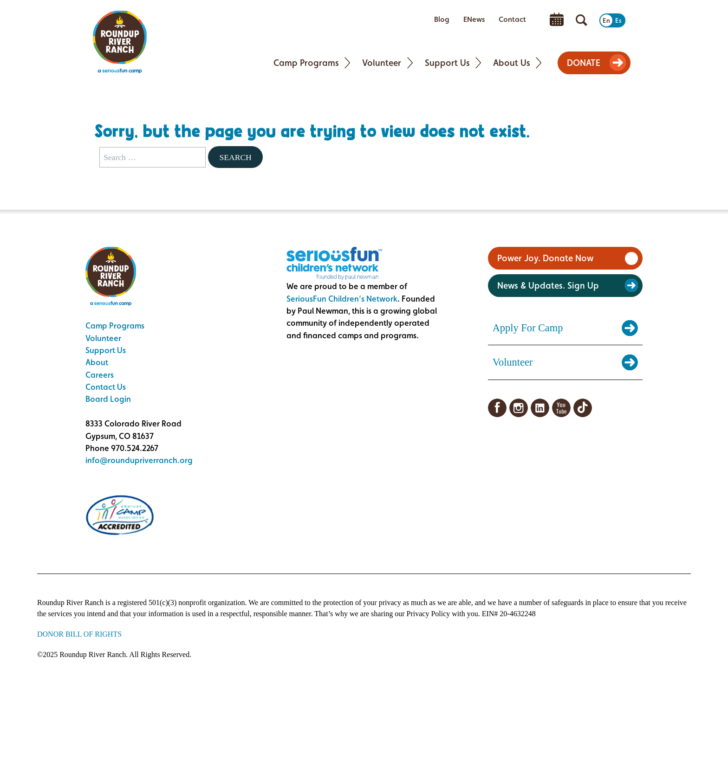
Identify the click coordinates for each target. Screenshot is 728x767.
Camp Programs (114, 325)
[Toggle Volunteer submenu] (410, 63)
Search (235, 157)
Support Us (105, 350)
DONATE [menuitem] (583, 63)
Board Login (108, 399)
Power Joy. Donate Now (545, 258)
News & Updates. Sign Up (548, 285)
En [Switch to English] (606, 20)
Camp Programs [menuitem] (306, 63)
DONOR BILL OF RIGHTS (79, 634)
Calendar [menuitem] (557, 19)
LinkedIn (540, 408)
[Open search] (581, 20)
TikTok (582, 408)
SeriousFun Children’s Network (341, 298)
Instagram (518, 408)
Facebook (497, 408)
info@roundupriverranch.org (139, 460)
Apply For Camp (528, 328)
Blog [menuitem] (441, 19)
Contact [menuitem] (512, 19)
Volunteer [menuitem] (381, 63)
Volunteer (103, 338)
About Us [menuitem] (511, 63)
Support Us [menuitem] (447, 63)
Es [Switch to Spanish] (618, 20)
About (96, 362)
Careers (99, 375)
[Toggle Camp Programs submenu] (347, 63)
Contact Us (105, 387)
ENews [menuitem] (474, 19)
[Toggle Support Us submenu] (478, 63)
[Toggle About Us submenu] (539, 63)
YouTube (561, 408)
